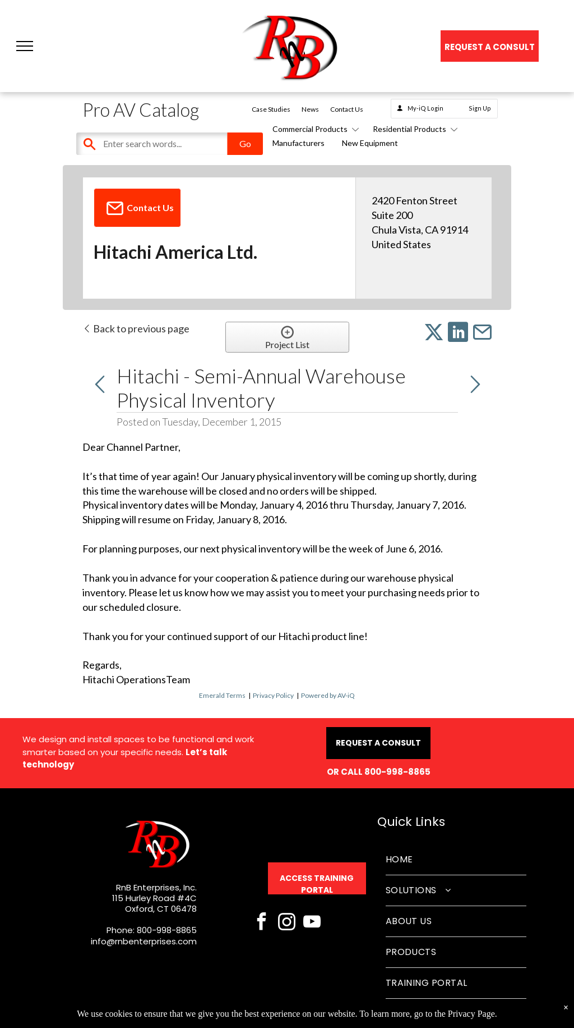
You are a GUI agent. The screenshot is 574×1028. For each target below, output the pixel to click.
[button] (24, 46)
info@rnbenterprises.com (144, 941)
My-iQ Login (425, 108)
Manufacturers (298, 143)
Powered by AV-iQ (328, 695)
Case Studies (271, 109)
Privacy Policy (273, 695)
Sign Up (480, 108)
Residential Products (413, 129)
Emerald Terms (222, 695)
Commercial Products (313, 129)
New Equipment (370, 143)
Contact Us (346, 109)
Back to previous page (135, 328)
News (310, 109)
